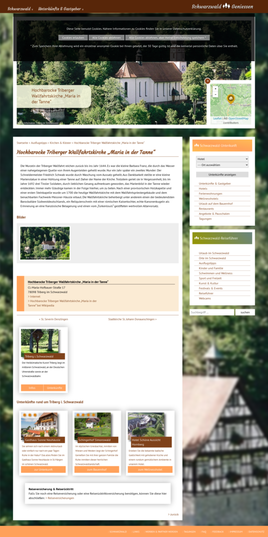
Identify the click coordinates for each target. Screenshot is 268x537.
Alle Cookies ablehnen (106, 37)
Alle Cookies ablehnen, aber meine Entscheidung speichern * (167, 37)
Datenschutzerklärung (187, 29)
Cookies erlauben (73, 37)
